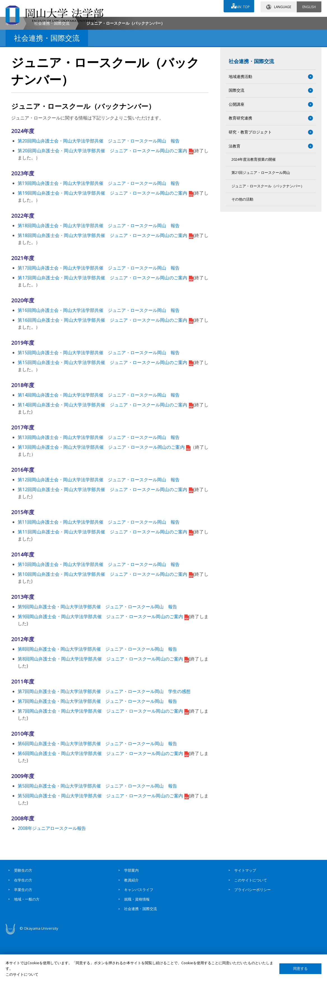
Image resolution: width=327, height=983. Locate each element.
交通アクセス (224, 21)
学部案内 (131, 917)
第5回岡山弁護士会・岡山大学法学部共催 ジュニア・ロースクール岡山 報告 (97, 833)
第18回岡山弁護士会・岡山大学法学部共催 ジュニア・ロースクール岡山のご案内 (105, 282)
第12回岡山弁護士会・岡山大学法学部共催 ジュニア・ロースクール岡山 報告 (99, 527)
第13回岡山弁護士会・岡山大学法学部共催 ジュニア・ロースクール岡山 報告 (99, 484)
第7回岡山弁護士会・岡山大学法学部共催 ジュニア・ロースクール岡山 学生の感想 (104, 738)
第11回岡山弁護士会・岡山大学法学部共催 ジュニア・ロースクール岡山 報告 (99, 569)
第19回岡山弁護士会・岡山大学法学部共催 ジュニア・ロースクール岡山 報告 (99, 230)
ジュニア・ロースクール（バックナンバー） (267, 233)
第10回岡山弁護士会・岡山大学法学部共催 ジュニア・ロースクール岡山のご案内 (105, 621)
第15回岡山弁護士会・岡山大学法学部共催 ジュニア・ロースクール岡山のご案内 (105, 409)
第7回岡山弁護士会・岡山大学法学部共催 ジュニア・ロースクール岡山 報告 (97, 748)
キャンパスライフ (138, 936)
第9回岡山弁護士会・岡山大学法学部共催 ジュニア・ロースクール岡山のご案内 (103, 663)
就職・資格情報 (137, 946)
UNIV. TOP (241, 5)
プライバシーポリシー (252, 936)
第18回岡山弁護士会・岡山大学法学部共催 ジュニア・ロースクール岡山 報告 (99, 273)
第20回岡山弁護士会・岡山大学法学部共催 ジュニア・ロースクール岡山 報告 (99, 188)
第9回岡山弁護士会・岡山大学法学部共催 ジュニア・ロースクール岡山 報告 (97, 654)
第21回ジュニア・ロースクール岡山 (260, 219)
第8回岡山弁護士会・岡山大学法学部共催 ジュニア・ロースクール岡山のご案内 (103, 706)
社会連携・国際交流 (51, 70)
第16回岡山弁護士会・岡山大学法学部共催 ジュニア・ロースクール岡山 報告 (99, 357)
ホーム (11, 70)
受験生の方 (23, 917)
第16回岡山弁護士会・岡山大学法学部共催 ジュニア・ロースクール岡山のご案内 (105, 367)
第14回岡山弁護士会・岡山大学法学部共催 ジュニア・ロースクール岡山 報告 (99, 442)
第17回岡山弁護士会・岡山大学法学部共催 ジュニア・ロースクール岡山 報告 (99, 315)
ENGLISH (309, 5)
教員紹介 (131, 927)
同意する (300, 968)
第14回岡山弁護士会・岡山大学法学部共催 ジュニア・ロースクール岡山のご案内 (105, 452)
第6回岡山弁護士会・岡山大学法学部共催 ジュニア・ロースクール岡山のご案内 (103, 800)
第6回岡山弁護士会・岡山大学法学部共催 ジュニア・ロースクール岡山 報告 (97, 791)
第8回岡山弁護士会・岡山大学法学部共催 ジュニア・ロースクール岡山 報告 (97, 696)
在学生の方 (23, 927)
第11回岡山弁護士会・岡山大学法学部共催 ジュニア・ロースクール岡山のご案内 (105, 579)
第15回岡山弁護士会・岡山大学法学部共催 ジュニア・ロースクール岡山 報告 (99, 400)
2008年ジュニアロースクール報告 (52, 875)
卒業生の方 (23, 936)
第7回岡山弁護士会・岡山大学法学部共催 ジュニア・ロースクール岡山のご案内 (103, 758)
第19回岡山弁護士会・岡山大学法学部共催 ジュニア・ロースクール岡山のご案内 (105, 240)
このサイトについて (250, 927)
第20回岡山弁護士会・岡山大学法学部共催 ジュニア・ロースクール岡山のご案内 (105, 198)
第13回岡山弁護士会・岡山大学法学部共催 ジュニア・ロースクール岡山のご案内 (104, 494)
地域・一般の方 (27, 946)
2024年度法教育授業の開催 (253, 206)
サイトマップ (245, 917)
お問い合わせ (174, 21)
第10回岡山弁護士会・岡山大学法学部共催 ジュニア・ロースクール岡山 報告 (99, 611)
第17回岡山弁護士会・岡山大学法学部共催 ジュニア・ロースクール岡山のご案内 (105, 325)
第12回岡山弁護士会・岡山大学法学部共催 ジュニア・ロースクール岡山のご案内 (105, 536)
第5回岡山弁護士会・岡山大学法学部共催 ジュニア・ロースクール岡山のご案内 (103, 843)
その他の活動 (242, 246)
